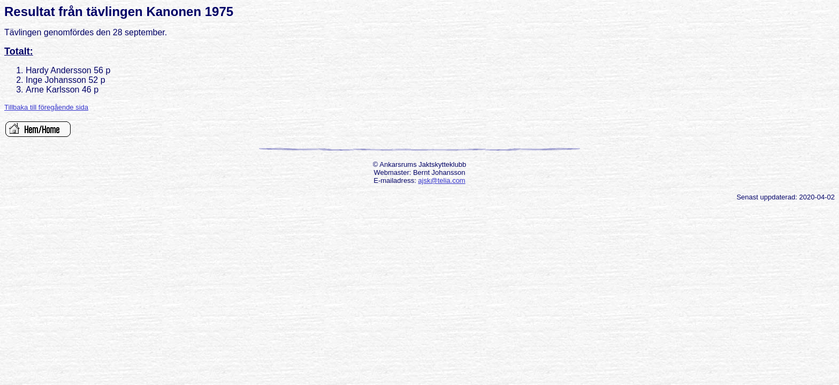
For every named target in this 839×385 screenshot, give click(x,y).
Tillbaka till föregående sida (46, 107)
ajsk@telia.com (441, 180)
